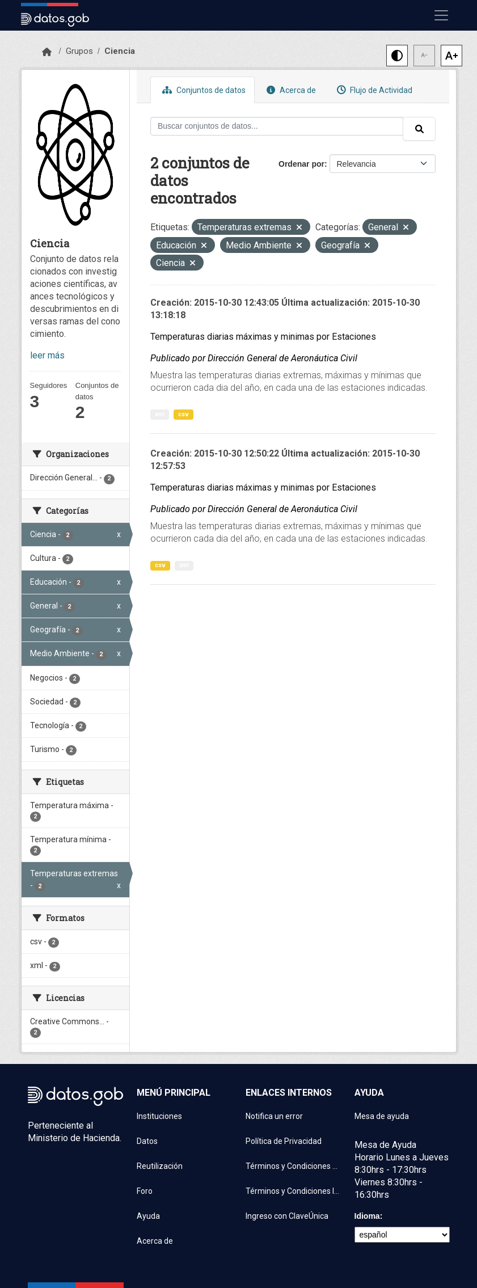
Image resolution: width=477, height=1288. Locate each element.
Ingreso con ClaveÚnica (287, 1216)
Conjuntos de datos (202, 90)
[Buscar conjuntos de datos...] (276, 126)
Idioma (367, 1216)
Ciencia (119, 51)
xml (159, 414)
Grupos (79, 51)
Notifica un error (274, 1116)
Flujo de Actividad (373, 90)
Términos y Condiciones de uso (293, 1166)
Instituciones (159, 1116)
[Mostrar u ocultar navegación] (441, 15)
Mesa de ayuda (381, 1116)
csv (183, 414)
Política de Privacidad (284, 1141)
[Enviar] (419, 129)
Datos (147, 1141)
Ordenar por (301, 163)
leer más (47, 355)
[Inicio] (46, 52)
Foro (145, 1191)
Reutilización (160, 1166)
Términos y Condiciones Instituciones (293, 1191)
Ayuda (148, 1216)
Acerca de (290, 90)
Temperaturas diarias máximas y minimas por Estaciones (263, 336)
